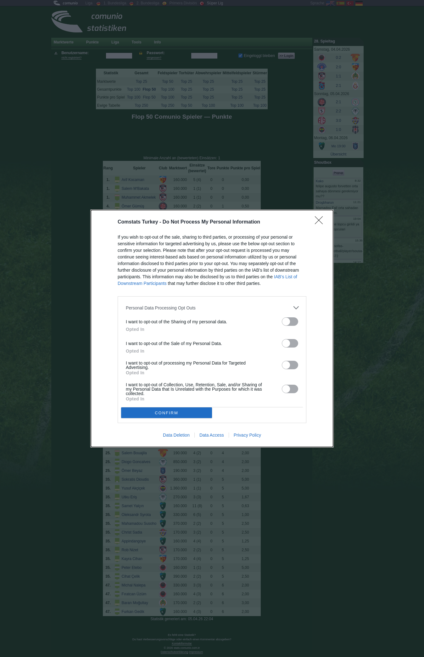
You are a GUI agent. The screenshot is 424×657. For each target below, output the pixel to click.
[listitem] (212, 307)
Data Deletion (176, 435)
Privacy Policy (247, 435)
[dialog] (212, 328)
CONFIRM (166, 413)
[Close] (321, 222)
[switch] (290, 321)
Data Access (211, 435)
